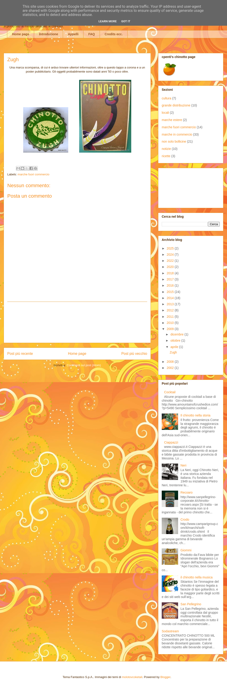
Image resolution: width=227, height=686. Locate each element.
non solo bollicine (174, 141)
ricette (166, 156)
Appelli (73, 34)
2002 (171, 368)
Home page (20, 34)
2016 (171, 285)
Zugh (173, 352)
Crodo (185, 519)
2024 (171, 254)
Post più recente (20, 354)
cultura (166, 98)
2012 (171, 310)
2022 (171, 260)
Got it (125, 21)
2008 (171, 361)
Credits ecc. (114, 34)
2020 (171, 267)
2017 (171, 279)
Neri (184, 465)
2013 (171, 304)
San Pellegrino (191, 604)
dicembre (177, 334)
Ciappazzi (171, 442)
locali (165, 112)
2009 (171, 329)
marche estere (172, 120)
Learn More (107, 21)
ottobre (175, 340)
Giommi (186, 550)
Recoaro (187, 492)
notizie (166, 149)
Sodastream (170, 631)
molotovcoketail (132, 677)
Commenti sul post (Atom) (84, 365)
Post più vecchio (134, 354)
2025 (171, 248)
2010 (171, 323)
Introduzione (48, 34)
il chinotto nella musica (197, 577)
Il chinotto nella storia (196, 415)
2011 (171, 316)
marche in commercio (177, 134)
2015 (171, 292)
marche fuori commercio (33, 174)
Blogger (165, 677)
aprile (174, 347)
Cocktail (170, 392)
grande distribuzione (176, 105)
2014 (171, 298)
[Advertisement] (77, 322)
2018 (171, 273)
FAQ (91, 34)
